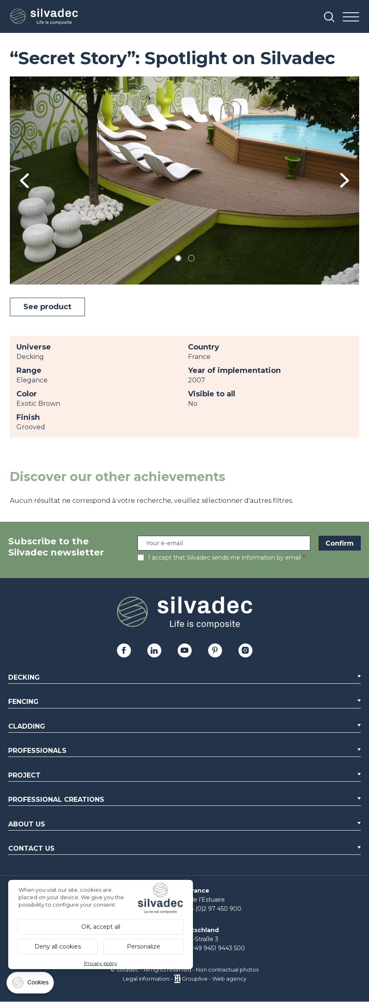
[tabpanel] (184, 180)
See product (47, 306)
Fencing (23, 702)
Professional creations (56, 799)
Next (344, 180)
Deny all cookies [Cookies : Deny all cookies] (57, 946)
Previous (24, 180)
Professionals (37, 750)
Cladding (26, 726)
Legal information (146, 978)
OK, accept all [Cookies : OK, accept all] (100, 926)
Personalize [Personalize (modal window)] (143, 946)
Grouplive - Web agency (214, 978)
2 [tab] (191, 260)
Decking (24, 677)
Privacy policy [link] (100, 963)
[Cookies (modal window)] (31, 984)
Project (24, 775)
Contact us (31, 848)
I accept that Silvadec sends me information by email (224, 557)
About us (26, 824)
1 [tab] (178, 260)
